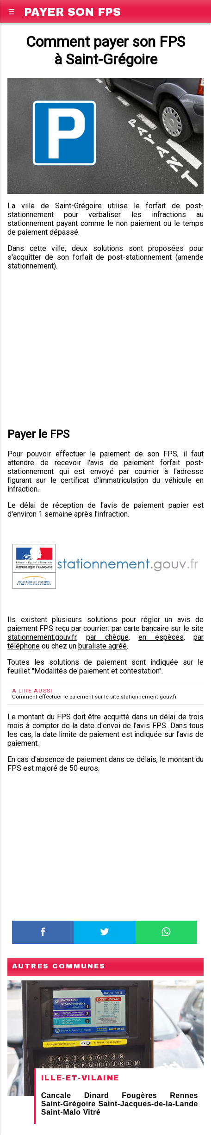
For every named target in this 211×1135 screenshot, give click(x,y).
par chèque (107, 637)
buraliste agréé (102, 646)
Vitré (91, 1112)
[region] (105, 347)
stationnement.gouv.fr (41, 637)
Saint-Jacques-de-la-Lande (148, 1104)
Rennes (184, 1095)
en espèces (160, 637)
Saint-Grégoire (68, 1104)
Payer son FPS (72, 10)
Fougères (139, 1095)
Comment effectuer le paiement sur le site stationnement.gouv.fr (94, 696)
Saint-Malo (61, 1112)
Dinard (96, 1095)
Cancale (56, 1095)
